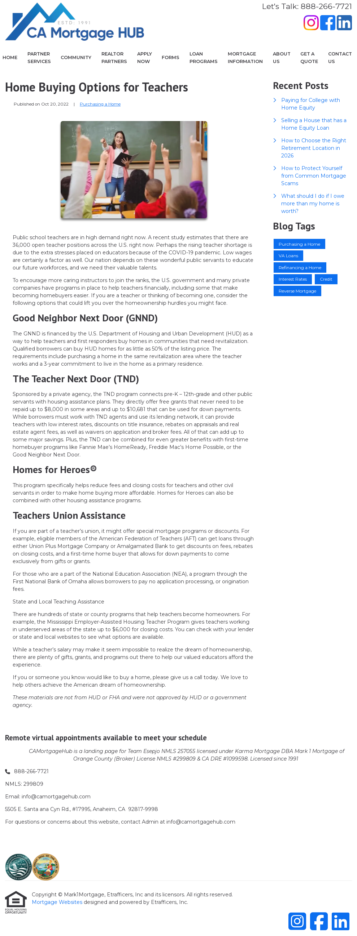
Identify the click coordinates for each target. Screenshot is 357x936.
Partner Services (39, 57)
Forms (170, 57)
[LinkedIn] (344, 23)
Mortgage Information (245, 57)
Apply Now (144, 57)
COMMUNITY (76, 57)
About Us (282, 57)
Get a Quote (309, 57)
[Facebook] (327, 23)
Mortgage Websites (58, 902)
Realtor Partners (114, 57)
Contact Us (340, 57)
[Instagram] (311, 23)
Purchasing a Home (100, 104)
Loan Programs (204, 57)
